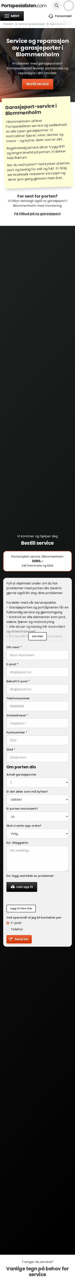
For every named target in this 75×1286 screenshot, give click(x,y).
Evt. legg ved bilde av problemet (30, 876)
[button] (12, 16)
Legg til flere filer (21, 908)
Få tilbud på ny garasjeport (37, 213)
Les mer (37, 636)
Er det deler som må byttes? (27, 792)
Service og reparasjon (31, 24)
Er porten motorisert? (22, 809)
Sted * (10, 749)
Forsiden (8, 24)
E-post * (12, 664)
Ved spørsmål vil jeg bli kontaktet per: (34, 918)
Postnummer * (16, 732)
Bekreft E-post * (18, 681)
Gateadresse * (17, 715)
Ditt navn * (14, 647)
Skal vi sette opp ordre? (23, 826)
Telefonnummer (18, 698)
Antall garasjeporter (21, 775)
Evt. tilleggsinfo (17, 843)
